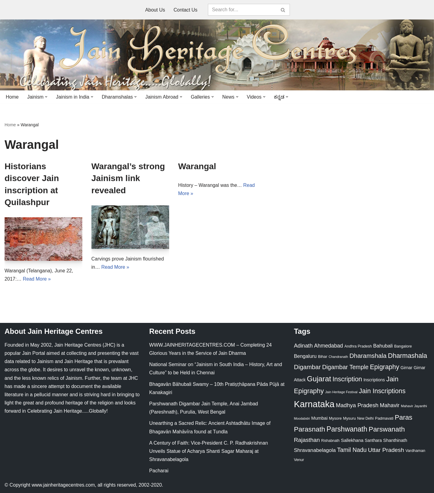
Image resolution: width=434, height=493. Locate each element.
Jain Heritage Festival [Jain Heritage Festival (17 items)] (341, 392)
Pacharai (158, 471)
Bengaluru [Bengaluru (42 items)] (305, 356)
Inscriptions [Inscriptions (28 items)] (374, 380)
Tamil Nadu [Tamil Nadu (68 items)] (352, 450)
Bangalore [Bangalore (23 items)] (403, 346)
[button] (46, 97)
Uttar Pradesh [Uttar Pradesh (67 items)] (386, 450)
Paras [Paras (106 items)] (403, 417)
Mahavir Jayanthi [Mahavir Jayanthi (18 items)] (414, 406)
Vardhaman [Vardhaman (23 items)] (415, 451)
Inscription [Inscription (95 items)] (347, 379)
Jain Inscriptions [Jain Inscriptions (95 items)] (382, 391)
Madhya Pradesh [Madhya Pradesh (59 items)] (357, 405)
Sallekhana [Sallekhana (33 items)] (352, 440)
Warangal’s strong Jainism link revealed (128, 178)
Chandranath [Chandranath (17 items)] (338, 357)
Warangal (197, 166)
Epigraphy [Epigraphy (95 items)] (384, 367)
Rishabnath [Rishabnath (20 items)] (330, 441)
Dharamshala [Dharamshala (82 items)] (367, 355)
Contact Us (185, 9)
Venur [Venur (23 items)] (299, 460)
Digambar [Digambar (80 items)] (307, 367)
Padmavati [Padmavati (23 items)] (384, 418)
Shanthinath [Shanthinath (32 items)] (395, 440)
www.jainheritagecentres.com (63, 485)
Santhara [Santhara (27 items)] (373, 440)
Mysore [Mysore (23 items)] (335, 418)
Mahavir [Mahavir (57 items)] (389, 405)
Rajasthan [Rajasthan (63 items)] (307, 440)
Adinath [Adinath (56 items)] (303, 346)
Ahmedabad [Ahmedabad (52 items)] (328, 346)
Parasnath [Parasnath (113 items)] (309, 429)
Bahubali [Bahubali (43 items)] (383, 346)
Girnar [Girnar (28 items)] (406, 367)
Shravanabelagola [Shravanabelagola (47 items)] (315, 450)
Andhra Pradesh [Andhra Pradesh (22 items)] (358, 346)
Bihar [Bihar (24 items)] (322, 357)
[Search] (242, 10)
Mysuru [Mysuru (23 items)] (349, 418)
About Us (155, 9)
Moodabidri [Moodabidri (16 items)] (302, 419)
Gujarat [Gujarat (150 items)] (319, 379)
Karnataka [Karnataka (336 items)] (314, 404)
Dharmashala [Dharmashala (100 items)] (407, 356)
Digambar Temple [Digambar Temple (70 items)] (345, 367)
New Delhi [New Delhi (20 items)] (365, 419)
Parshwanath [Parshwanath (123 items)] (346, 429)
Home (12, 97)
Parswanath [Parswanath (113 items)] (387, 429)
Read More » (37, 279)
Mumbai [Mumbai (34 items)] (319, 418)
